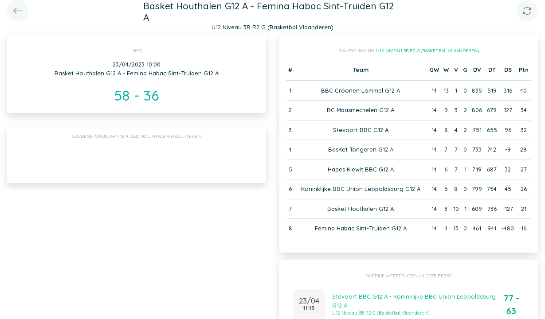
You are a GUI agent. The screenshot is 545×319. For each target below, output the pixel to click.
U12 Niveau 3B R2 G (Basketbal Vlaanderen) (427, 51)
